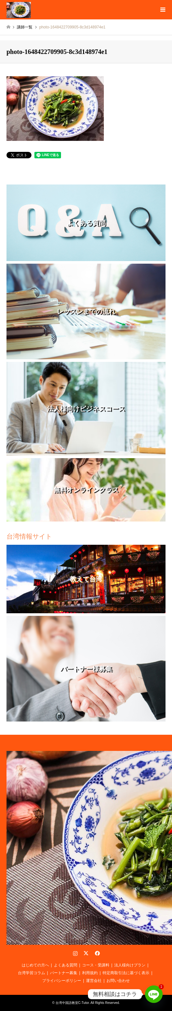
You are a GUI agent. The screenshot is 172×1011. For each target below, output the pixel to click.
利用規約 (90, 973)
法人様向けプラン (129, 965)
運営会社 (94, 980)
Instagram (75, 953)
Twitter (86, 953)
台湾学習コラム (31, 973)
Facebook (96, 953)
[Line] (154, 994)
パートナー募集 (63, 973)
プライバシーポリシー (61, 980)
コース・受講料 (95, 965)
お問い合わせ (118, 980)
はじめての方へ (35, 965)
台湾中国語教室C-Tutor (72, 1003)
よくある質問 (65, 965)
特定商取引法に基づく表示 (126, 973)
